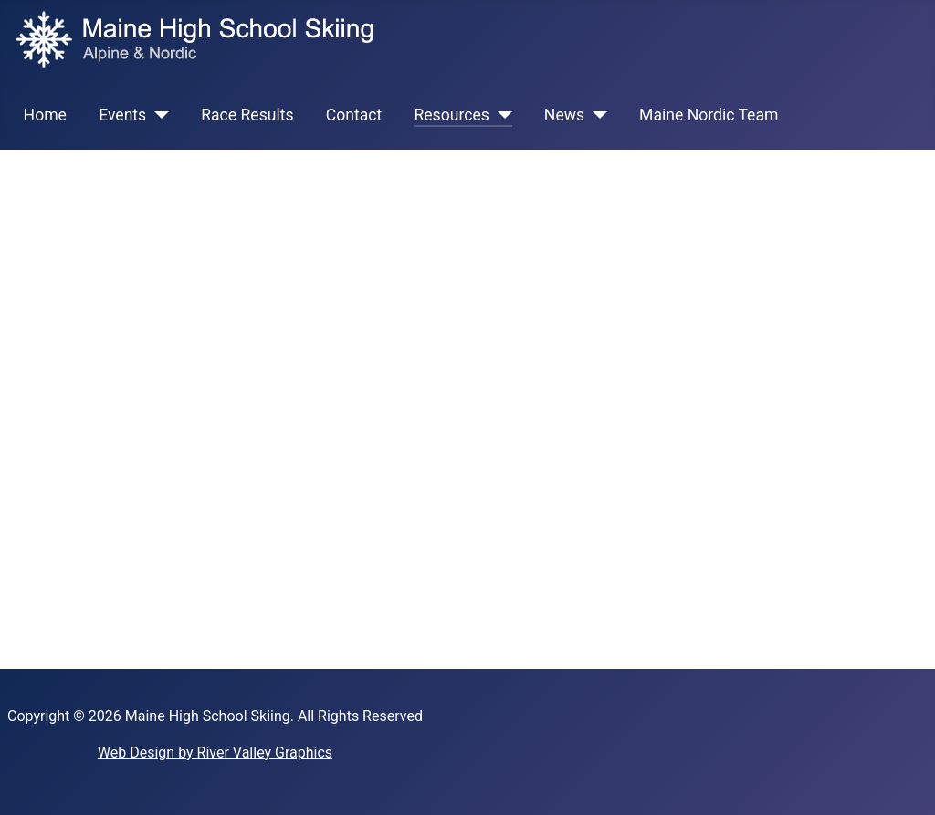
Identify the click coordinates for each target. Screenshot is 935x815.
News (564, 115)
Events (122, 115)
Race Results (247, 115)
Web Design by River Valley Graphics (215, 752)
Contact (354, 115)
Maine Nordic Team (708, 115)
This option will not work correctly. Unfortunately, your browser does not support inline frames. (467, 406)
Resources (451, 115)
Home (45, 115)
